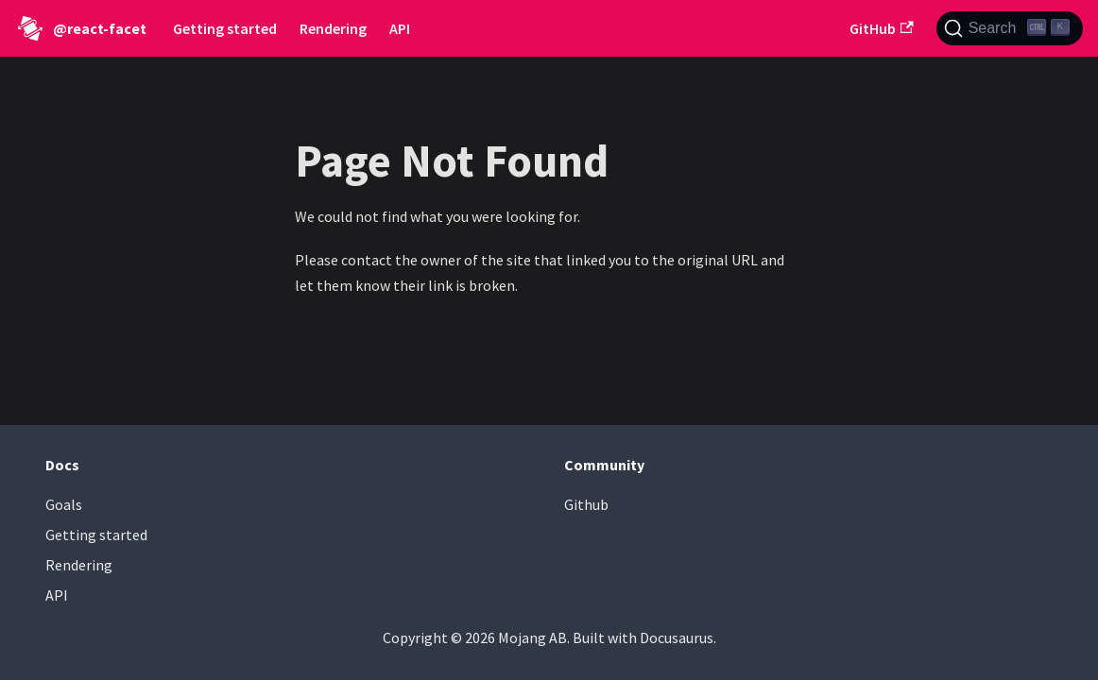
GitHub (881, 28)
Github (586, 504)
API (399, 28)
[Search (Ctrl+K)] (1009, 28)
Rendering (333, 28)
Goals (63, 504)
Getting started (225, 28)
